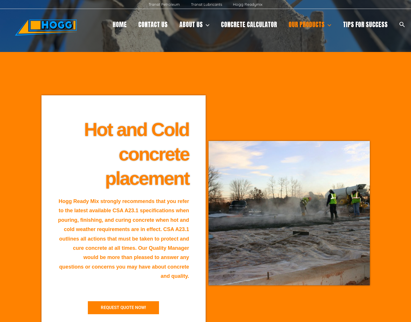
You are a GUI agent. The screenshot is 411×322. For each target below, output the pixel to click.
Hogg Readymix (244, 4)
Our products (308, 24)
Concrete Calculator (246, 24)
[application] (202, 24)
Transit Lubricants (206, 4)
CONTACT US (148, 24)
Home (114, 24)
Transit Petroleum (167, 4)
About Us (191, 24)
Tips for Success (364, 24)
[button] (402, 25)
